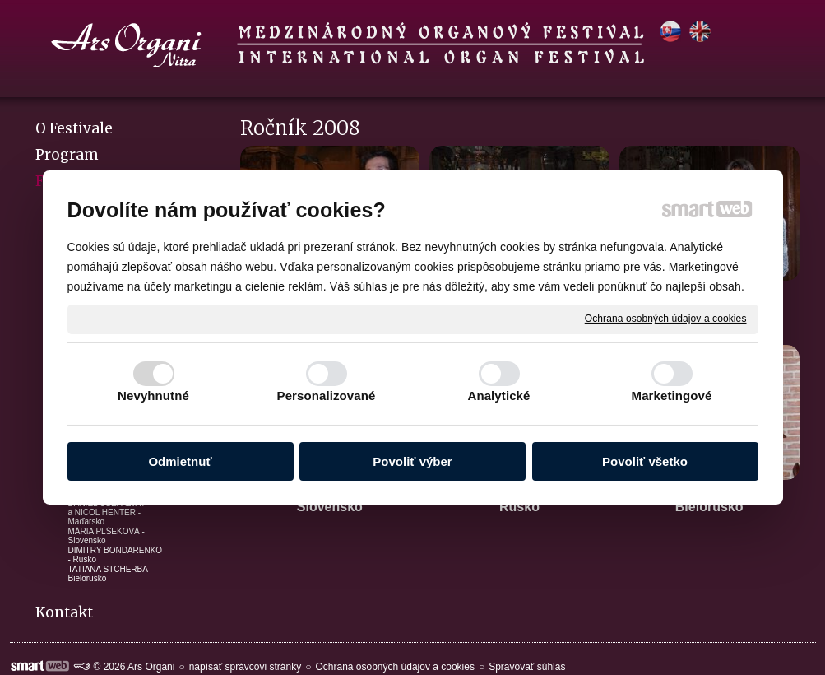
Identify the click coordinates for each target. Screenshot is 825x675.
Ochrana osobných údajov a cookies (666, 318)
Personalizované (326, 396)
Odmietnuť (179, 461)
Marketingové (672, 396)
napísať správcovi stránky (245, 667)
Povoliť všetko (645, 461)
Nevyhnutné (153, 396)
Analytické (498, 396)
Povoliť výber (412, 461)
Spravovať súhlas (527, 667)
